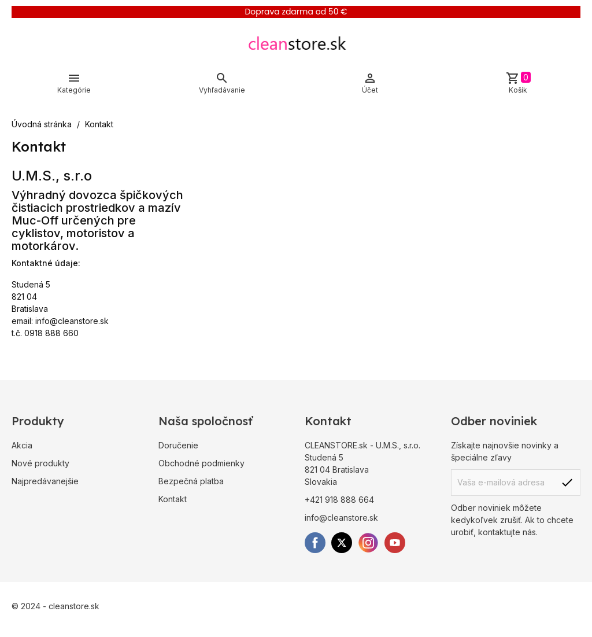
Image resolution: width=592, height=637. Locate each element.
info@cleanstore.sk (72, 321)
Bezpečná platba (191, 481)
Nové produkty (40, 463)
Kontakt (172, 499)
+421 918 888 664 (339, 500)
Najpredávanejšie (45, 481)
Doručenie (178, 445)
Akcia (22, 445)
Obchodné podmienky (201, 463)
